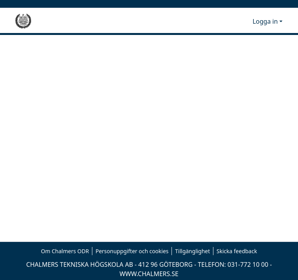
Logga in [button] (266, 21)
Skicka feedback (237, 251)
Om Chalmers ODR (65, 251)
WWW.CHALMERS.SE (149, 274)
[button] (234, 21)
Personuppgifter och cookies (131, 251)
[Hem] (23, 21)
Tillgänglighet (192, 251)
